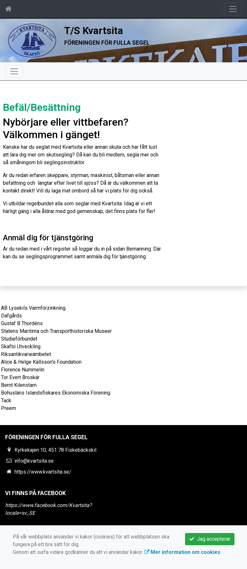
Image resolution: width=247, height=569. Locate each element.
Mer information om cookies (182, 552)
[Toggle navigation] (233, 9)
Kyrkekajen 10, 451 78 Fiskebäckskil (55, 450)
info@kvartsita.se (34, 461)
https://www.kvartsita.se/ (42, 472)
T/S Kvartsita (93, 31)
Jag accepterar (209, 539)
